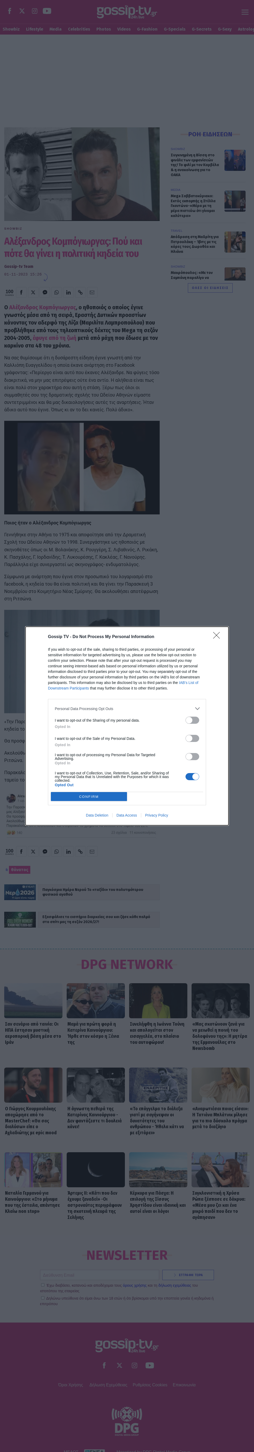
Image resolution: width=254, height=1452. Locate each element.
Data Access (126, 815)
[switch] (192, 720)
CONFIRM (89, 797)
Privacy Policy (156, 815)
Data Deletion (97, 815)
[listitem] (127, 708)
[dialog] (127, 726)
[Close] (218, 637)
